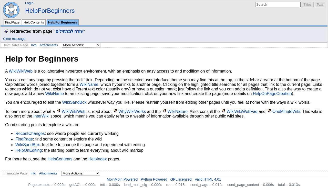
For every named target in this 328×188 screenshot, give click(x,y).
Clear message (14, 39)
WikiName (89, 84)
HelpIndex (97, 159)
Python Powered (154, 179)
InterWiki (41, 116)
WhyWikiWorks (132, 111)
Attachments (49, 45)
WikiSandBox (74, 102)
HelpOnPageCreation (272, 93)
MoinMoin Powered (122, 179)
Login (29, 3)
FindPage (12, 22)
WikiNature (178, 111)
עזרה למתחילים (69, 31)
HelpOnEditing (28, 150)
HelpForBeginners (50, 10)
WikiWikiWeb (21, 71)
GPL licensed (181, 179)
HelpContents (34, 22)
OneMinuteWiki (286, 111)
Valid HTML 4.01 (208, 179)
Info (33, 45)
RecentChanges (30, 133)
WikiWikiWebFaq (242, 111)
